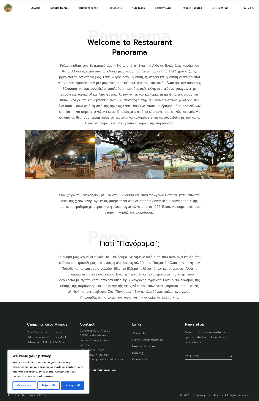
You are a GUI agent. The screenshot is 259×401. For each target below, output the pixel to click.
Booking (137, 353)
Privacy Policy (38, 395)
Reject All (48, 385)
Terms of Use (16, 395)
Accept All (73, 385)
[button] (29, 154)
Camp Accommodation (148, 340)
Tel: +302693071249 (93, 350)
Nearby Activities (144, 346)
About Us (138, 333)
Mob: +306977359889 (94, 355)
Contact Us (140, 359)
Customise (24, 385)
